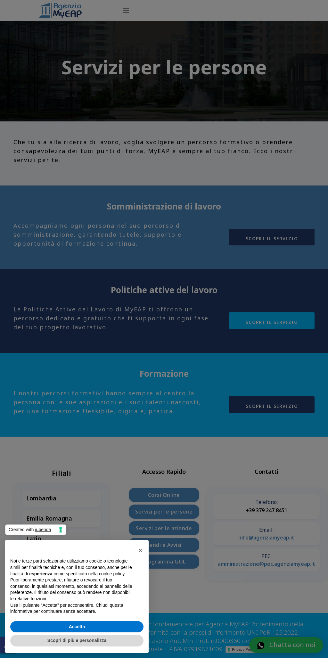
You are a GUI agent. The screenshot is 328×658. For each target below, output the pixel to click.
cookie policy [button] (111, 573)
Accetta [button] (77, 626)
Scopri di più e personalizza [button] (76, 640)
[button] (140, 550)
